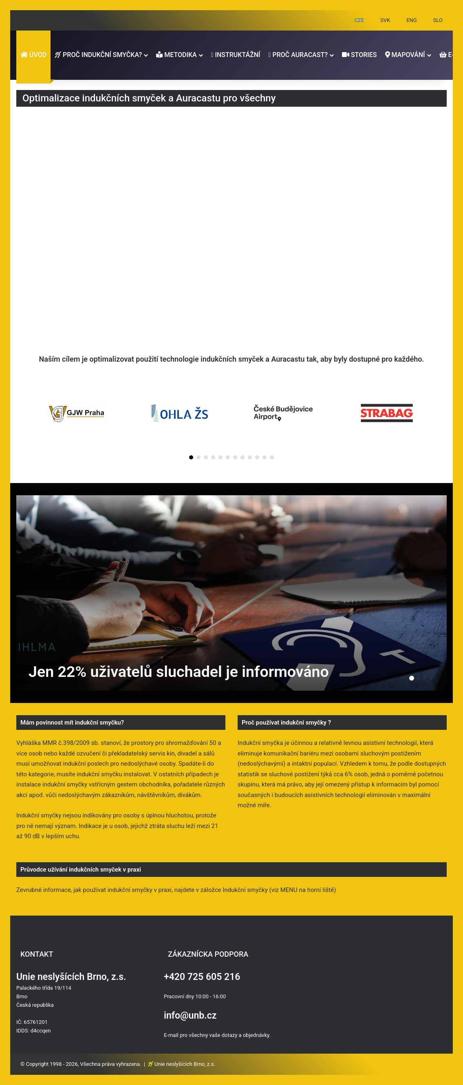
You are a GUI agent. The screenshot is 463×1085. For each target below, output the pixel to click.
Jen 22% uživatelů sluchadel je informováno (180, 672)
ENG (411, 20)
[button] (191, 457)
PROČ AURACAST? (298, 55)
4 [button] (431, 678)
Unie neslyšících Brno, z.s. (184, 1064)
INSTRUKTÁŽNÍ (235, 55)
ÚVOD (33, 55)
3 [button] (424, 678)
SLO (438, 20)
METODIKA (176, 55)
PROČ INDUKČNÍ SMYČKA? (98, 55)
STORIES (359, 55)
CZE (359, 20)
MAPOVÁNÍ (405, 55)
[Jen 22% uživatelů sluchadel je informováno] (231, 593)
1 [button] (411, 678)
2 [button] (418, 678)
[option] (231, 593)
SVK (385, 20)
